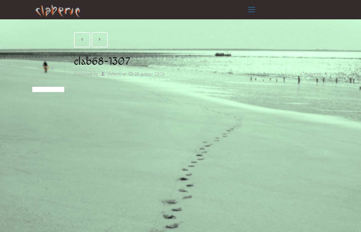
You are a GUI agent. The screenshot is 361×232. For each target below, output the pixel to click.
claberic (114, 74)
